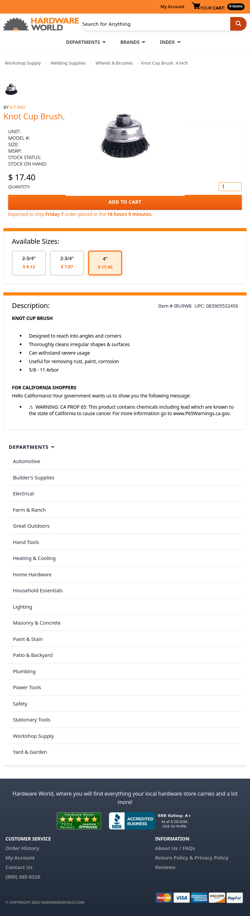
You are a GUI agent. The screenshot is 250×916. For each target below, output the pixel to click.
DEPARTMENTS (83, 42)
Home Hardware (32, 574)
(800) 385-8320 (22, 876)
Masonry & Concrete (37, 622)
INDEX (167, 42)
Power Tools (27, 687)
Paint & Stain (28, 638)
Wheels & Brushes (114, 63)
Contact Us (19, 867)
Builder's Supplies (33, 477)
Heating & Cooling (34, 558)
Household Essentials (38, 590)
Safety (20, 703)
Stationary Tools (31, 719)
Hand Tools (26, 542)
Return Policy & (174, 857)
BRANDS (130, 42)
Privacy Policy (212, 857)
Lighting (22, 606)
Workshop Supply (23, 63)
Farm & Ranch (29, 509)
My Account (172, 6)
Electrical (23, 493)
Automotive (26, 461)
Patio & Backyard (32, 654)
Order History (22, 848)
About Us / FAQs (175, 848)
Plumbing (24, 671)
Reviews (165, 867)
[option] (29, 263)
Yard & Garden (30, 751)
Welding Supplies (68, 63)
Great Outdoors (31, 525)
